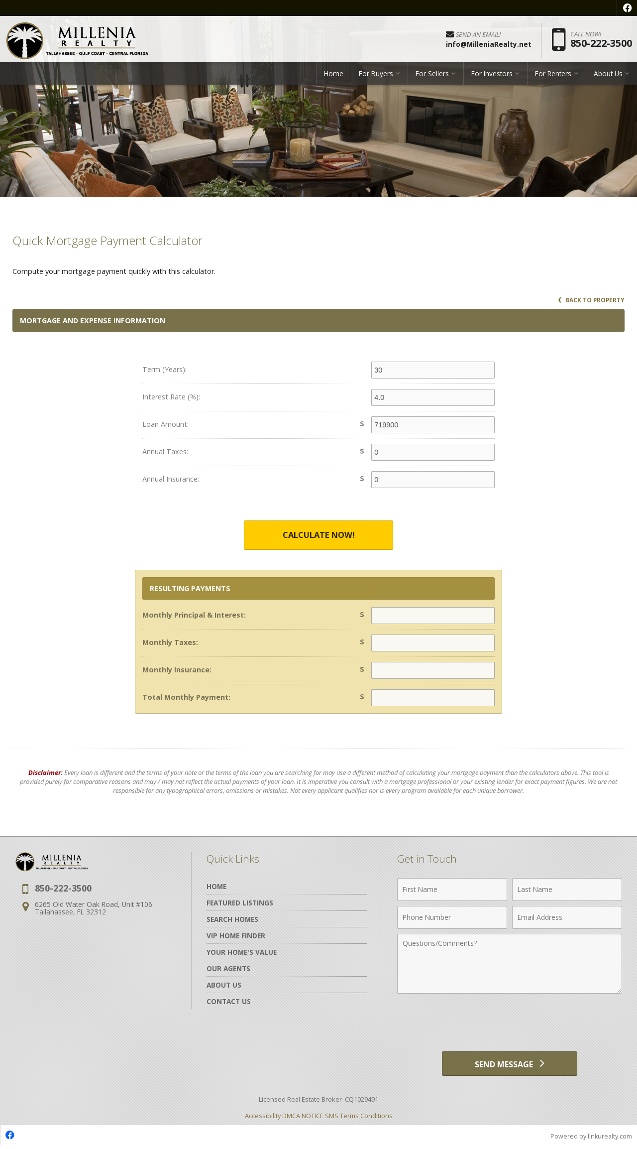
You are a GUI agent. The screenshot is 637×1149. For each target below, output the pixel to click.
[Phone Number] (452, 917)
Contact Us (229, 1002)
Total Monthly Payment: (186, 697)
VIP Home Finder (236, 936)
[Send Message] (509, 1065)
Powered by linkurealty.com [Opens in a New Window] (590, 1139)
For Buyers (376, 77)
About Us (608, 77)
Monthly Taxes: (170, 642)
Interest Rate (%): (171, 396)
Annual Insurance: (170, 479)
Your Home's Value (242, 952)
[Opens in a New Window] (627, 8)
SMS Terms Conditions (359, 1118)
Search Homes (232, 919)
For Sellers (432, 77)
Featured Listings (240, 903)
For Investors (492, 77)
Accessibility (263, 1118)
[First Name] (452, 890)
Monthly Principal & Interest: (194, 615)
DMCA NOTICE (302, 1118)
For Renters (553, 77)
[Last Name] (567, 890)
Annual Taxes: (165, 451)
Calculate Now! (318, 535)
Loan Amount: (165, 424)
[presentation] (509, 1023)
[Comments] (509, 964)
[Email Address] (567, 917)
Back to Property (590, 300)
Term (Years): (164, 369)
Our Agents (228, 969)
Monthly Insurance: (177, 670)
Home (333, 77)
